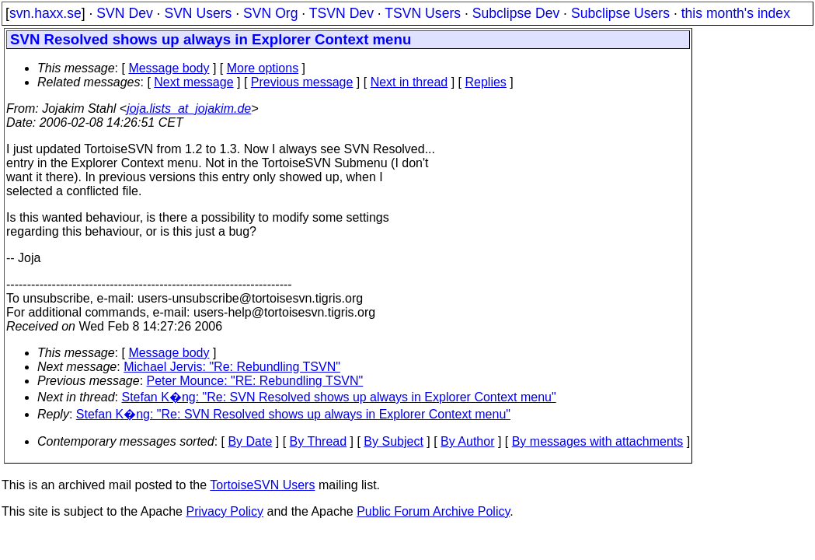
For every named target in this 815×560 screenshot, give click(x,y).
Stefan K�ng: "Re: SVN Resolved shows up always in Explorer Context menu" (339, 397)
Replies (486, 82)
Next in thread (409, 82)
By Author (467, 441)
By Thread (318, 441)
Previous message (302, 82)
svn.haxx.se (45, 13)
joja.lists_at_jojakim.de (189, 108)
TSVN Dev (341, 13)
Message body (168, 68)
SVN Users (198, 13)
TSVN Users (423, 13)
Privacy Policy (224, 511)
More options (263, 68)
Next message (193, 82)
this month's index (735, 13)
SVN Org (270, 13)
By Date (250, 441)
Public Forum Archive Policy (433, 511)
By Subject (393, 441)
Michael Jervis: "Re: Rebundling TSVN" (232, 366)
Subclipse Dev (515, 13)
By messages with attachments (598, 441)
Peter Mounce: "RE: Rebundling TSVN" (255, 380)
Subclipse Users (620, 13)
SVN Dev (124, 13)
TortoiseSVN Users (262, 485)
